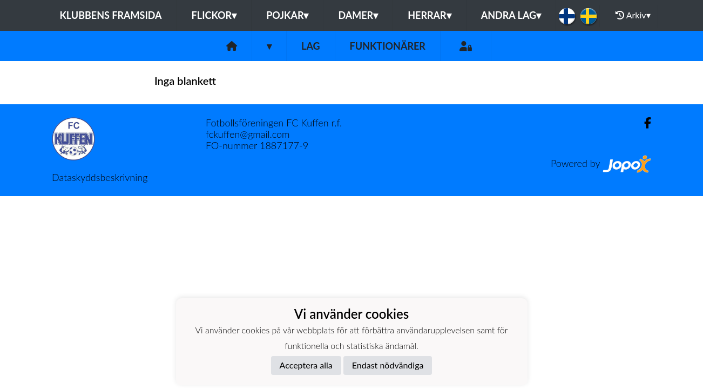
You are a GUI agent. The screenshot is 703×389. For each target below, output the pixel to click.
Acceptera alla (306, 365)
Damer (358, 15)
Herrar (429, 15)
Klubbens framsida (110, 15)
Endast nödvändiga (388, 365)
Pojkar (287, 15)
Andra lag (511, 15)
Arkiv (633, 15)
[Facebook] (643, 123)
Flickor (214, 15)
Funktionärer (387, 46)
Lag (310, 46)
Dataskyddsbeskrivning (99, 177)
